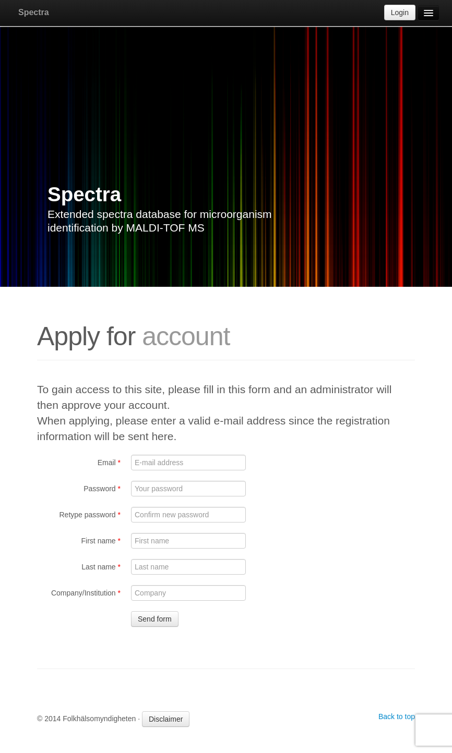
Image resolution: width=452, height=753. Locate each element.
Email (109, 462)
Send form (155, 619)
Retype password (90, 515)
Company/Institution (86, 593)
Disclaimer (166, 719)
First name (101, 541)
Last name (101, 567)
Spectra (33, 12)
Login (400, 12)
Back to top (396, 716)
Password (102, 488)
